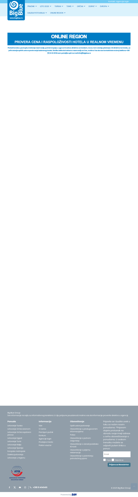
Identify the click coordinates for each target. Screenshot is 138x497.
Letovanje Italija (14, 445)
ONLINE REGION (58, 13)
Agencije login (45, 439)
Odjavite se (119, 460)
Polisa (72, 435)
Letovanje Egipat (14, 438)
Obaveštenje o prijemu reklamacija (80, 451)
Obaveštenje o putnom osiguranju (80, 439)
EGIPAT (93, 6)
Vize (40, 426)
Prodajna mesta (46, 442)
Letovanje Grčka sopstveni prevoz (19, 433)
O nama (42, 429)
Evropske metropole (16, 451)
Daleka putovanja (15, 455)
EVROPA (104, 6)
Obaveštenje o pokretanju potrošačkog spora (81, 457)
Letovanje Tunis (14, 441)
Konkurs (42, 436)
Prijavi (108, 460)
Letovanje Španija (15, 448)
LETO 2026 (45, 6)
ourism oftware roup (74, 494)
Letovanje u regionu (16, 458)
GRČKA (81, 6)
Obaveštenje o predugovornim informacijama (84, 430)
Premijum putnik (46, 432)
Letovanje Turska (14, 426)
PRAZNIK (32, 6)
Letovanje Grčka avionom (18, 429)
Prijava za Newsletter (119, 465)
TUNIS (70, 6)
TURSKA (59, 6)
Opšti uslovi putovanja (80, 426)
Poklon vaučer (45, 445)
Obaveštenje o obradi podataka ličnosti (84, 445)
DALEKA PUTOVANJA (37, 13)
